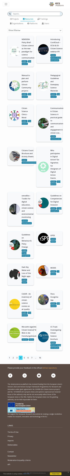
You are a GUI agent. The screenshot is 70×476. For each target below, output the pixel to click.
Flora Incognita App (54, 297)
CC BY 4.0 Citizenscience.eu (35, 473)
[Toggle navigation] (6, 4)
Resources (28, 19)
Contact (11, 452)
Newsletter (12, 456)
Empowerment (26, 223)
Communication (56, 139)
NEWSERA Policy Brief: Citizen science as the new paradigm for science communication (28, 48)
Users (45, 23)
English (24, 61)
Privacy (10, 436)
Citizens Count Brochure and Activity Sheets (28, 153)
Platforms (32, 23)
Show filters (14, 30)
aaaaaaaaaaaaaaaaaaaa (29, 163)
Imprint (11, 440)
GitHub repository (49, 368)
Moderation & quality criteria (19, 460)
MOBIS (53, 268)
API (9, 464)
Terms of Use (13, 432)
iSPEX (52, 235)
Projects (14, 19)
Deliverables (12, 445)
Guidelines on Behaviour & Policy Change (27, 241)
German (24, 221)
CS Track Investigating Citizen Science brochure (55, 333)
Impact (53, 241)
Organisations (16, 23)
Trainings (43, 19)
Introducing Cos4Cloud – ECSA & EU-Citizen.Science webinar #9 (56, 45)
